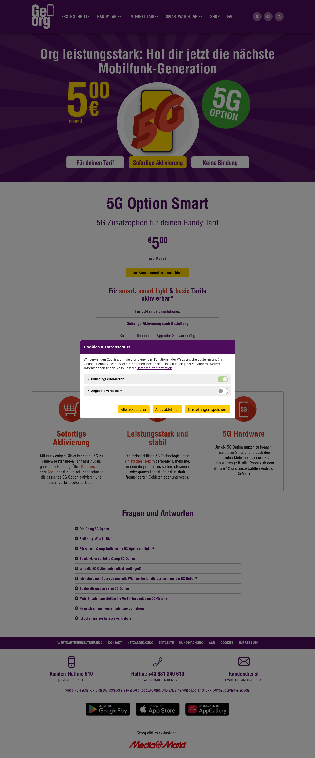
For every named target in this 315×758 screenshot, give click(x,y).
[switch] (223, 391)
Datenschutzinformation (154, 368)
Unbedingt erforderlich (107, 379)
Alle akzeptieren (134, 409)
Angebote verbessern (107, 391)
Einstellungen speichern (207, 409)
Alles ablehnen (167, 409)
